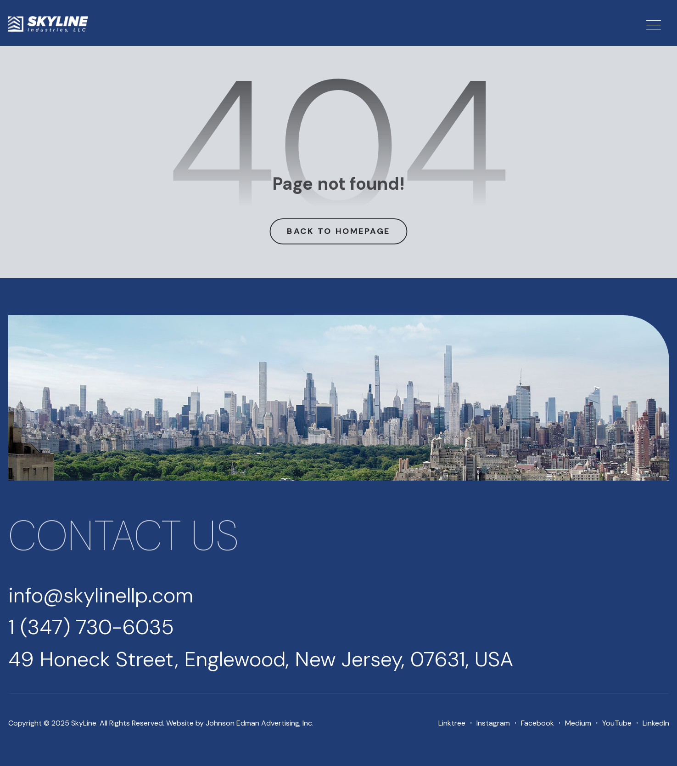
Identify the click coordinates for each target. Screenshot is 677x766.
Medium (578, 723)
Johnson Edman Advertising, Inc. (259, 723)
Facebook (537, 723)
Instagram (493, 723)
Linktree (451, 723)
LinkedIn (656, 723)
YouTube (617, 723)
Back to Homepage (338, 231)
